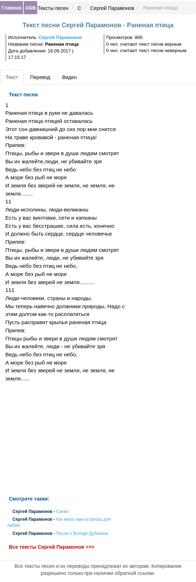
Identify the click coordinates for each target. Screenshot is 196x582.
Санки (62, 511)
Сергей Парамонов (112, 8)
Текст (12, 77)
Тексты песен (53, 8)
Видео (69, 77)
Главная (11, 8)
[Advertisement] (65, 439)
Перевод (40, 77)
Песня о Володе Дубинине (82, 533)
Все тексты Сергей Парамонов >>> (51, 547)
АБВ (30, 8)
